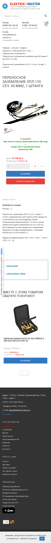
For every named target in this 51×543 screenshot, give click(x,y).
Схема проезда (8, 506)
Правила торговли (9, 493)
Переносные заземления (13, 53)
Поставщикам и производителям (15, 496)
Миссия (5, 433)
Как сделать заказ (9, 471)
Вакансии (6, 442)
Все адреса (7, 414)
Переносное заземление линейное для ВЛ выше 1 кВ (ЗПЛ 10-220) (25, 57)
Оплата (5, 461)
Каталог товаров (19, 48)
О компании (7, 429)
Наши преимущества (10, 439)
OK (42, 538)
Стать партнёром (9, 499)
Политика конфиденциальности (15, 490)
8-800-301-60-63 (10, 25)
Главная (6, 48)
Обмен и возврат (9, 468)
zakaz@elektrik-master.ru (19, 410)
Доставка (6, 464)
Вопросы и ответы (9, 474)
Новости (5, 446)
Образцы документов (11, 486)
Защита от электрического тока (16, 50)
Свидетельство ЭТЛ (10, 502)
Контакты (6, 449)
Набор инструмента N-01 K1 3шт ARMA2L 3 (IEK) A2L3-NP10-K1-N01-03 (24, 339)
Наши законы (7, 436)
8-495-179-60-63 (29, 25)
